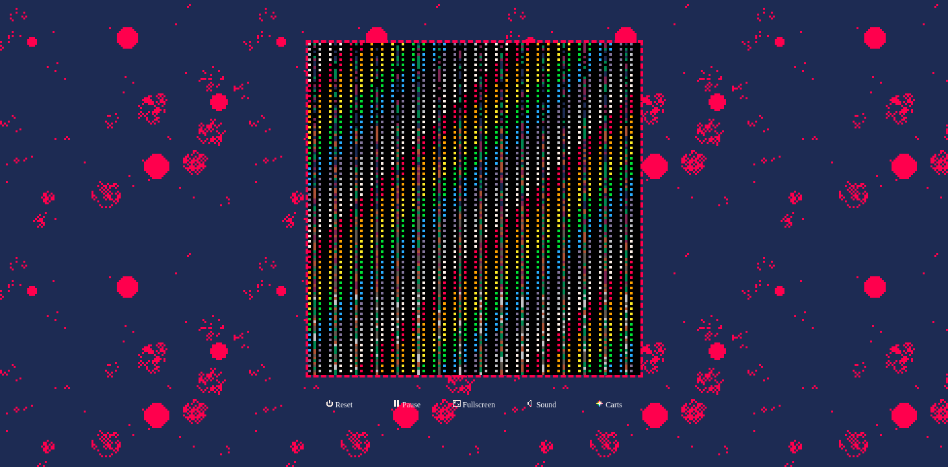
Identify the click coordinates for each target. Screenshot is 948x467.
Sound (542, 404)
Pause (406, 404)
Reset (339, 404)
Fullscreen (474, 404)
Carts (609, 404)
